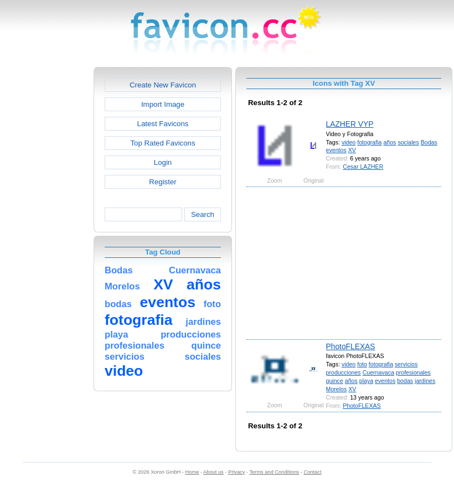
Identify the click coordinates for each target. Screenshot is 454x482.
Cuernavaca (378, 372)
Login (163, 162)
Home (192, 472)
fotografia (369, 142)
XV (352, 150)
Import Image (162, 104)
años (389, 142)
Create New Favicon (163, 85)
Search (202, 214)
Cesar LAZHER (363, 166)
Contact (313, 472)
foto (362, 364)
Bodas (429, 142)
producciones (343, 372)
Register (162, 182)
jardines (425, 380)
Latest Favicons (163, 124)
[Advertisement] (46, 233)
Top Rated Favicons (162, 143)
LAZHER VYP (350, 124)
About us (213, 472)
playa (366, 380)
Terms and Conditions (274, 472)
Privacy (236, 472)
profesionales (413, 372)
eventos (336, 150)
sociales (408, 142)
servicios (406, 364)
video (348, 142)
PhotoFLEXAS (350, 346)
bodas (405, 380)
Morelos (336, 389)
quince (334, 380)
